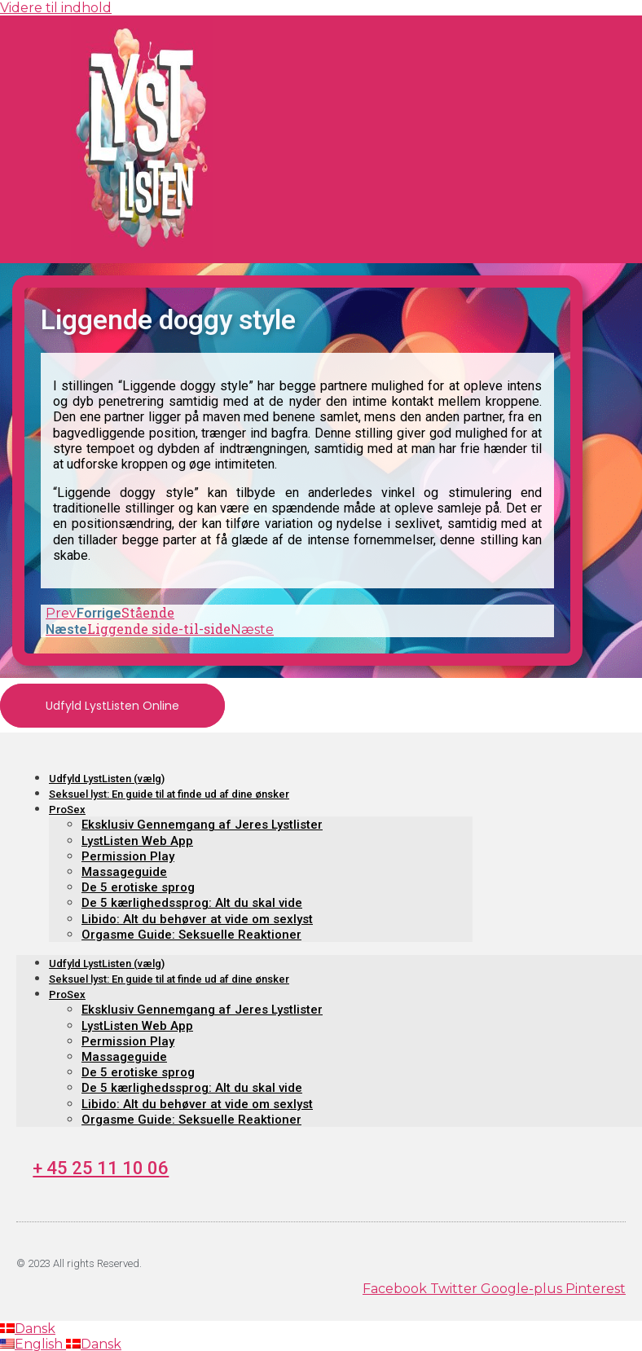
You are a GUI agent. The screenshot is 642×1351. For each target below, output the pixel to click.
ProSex (67, 809)
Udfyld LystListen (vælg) (107, 778)
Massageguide (124, 872)
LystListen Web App (137, 841)
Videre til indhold (56, 7)
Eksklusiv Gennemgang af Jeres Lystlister (202, 824)
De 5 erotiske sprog (138, 887)
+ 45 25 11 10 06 (101, 1168)
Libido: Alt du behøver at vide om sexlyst (197, 919)
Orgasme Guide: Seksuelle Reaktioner (191, 934)
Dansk (27, 1328)
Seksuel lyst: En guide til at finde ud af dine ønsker (169, 794)
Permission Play (127, 856)
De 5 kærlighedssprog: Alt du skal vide (191, 903)
